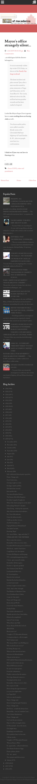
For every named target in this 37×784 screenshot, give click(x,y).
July (8, 457)
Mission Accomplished (14, 617)
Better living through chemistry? (17, 689)
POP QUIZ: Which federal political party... (20, 660)
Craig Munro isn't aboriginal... (16, 551)
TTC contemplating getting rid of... (17, 557)
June (8, 460)
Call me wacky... (11, 737)
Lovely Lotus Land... (13, 583)
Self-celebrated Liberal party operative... (19, 474)
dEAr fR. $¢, (10, 629)
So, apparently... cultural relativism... (18, 746)
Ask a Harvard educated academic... (17, 511)
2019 (6, 409)
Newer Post (5, 180)
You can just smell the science (16, 757)
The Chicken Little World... (15, 569)
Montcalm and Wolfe (13, 603)
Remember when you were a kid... (17, 543)
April (8, 465)
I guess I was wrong (13, 620)
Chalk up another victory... (15, 520)
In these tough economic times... (16, 586)
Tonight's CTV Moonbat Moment (17, 634)
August (9, 454)
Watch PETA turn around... (15, 666)
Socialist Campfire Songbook (16, 500)
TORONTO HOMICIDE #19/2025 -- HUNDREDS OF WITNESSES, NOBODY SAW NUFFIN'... (22, 326)
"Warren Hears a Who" (13, 743)
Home (19, 180)
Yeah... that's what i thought (15, 589)
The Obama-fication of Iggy (15, 749)
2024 (6, 394)
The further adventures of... (15, 611)
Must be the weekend (13, 577)
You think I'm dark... (13, 529)
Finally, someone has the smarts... (17, 674)
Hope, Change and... (13, 477)
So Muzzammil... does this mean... (17, 726)
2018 (6, 412)
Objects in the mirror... (14, 657)
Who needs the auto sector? (15, 646)
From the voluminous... (14, 671)
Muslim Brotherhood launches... (16, 580)
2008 (7, 763)
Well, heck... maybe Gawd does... (16, 549)
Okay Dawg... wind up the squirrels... (18, 508)
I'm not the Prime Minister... (15, 606)
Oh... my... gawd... (12, 754)
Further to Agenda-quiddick (15, 566)
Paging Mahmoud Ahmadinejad (16, 526)
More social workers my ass (15, 663)
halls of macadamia (18, 777)
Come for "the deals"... (13, 597)
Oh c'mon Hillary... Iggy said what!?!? (18, 534)
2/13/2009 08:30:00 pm (15, 51)
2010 (6, 436)
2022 (6, 400)
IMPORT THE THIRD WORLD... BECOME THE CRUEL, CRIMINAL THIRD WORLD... (22, 310)
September (10, 451)
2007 (7, 766)
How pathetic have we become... (16, 734)
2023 (6, 397)
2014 (6, 424)
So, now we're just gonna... (15, 669)
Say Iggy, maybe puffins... (14, 486)
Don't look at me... (12, 480)
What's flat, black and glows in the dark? (19, 503)
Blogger (32, 777)
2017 (6, 415)
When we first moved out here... (16, 651)
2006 (7, 769)
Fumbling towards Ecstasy (15, 731)
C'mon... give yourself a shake (16, 560)
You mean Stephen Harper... (15, 494)
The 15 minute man (12, 640)
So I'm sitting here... (13, 574)
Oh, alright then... (12, 729)
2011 (6, 433)
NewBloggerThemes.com (30, 779)
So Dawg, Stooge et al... (14, 649)
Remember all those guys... (15, 563)
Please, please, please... (13, 751)
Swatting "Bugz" (11, 531)
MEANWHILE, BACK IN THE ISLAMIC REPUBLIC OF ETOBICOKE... (20, 293)
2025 (6, 391)
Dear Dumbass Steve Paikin (15, 594)
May (8, 462)
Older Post (32, 180)
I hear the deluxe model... (14, 517)
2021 (6, 403)
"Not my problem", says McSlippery (18, 643)
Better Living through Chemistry (17, 703)
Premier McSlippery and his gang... (17, 554)
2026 (6, 389)
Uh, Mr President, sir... (14, 523)
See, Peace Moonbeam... (14, 514)
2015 (6, 421)
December (10, 442)
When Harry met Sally (13, 623)
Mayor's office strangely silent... (18, 43)
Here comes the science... (14, 540)
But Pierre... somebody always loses (17, 709)
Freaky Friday (11, 609)
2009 (7, 439)
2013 (6, 427)
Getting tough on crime (14, 483)
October (9, 448)
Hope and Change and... (14, 600)
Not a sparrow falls (12, 686)
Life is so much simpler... (14, 697)
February (10, 471)
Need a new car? (12, 631)
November (10, 445)
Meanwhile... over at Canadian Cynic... (18, 711)
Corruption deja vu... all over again (17, 637)
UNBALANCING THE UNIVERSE (18, 537)
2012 (6, 430)
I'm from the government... (15, 720)
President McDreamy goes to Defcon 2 (19, 546)
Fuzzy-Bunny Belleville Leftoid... (17, 626)
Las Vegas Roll (11, 694)
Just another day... (12, 491)
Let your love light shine (14, 691)
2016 (6, 418)
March (9, 468)
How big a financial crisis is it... (16, 677)
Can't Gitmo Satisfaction (14, 714)
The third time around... (14, 488)
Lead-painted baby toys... (14, 571)
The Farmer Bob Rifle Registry (16, 497)
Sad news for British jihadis (15, 654)
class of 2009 (12, 168)
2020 (6, 406)
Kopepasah (9, 779)
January (9, 760)
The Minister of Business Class (16, 591)
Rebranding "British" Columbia (16, 506)
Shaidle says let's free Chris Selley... (17, 614)
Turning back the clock (14, 680)
